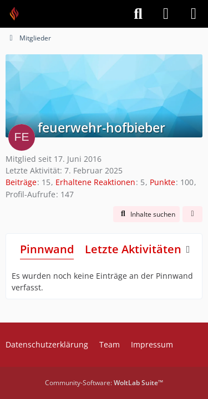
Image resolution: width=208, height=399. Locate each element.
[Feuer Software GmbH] (18, 14)
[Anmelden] (166, 14)
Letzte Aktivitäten (133, 249)
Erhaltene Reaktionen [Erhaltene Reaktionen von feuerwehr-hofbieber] (95, 182)
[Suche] (138, 14)
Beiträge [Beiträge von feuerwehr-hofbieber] (21, 182)
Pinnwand (47, 249)
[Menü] (193, 14)
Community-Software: (104, 382)
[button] (146, 214)
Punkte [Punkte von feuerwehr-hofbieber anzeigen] (162, 182)
